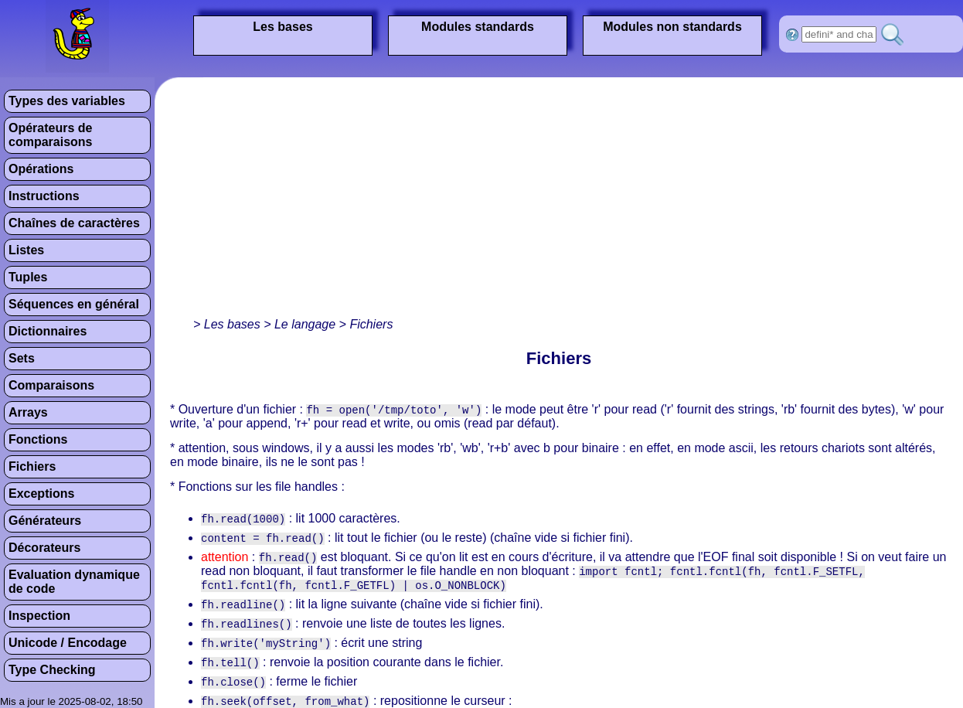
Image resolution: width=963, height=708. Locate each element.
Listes (26, 250)
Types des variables (67, 100)
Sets (22, 358)
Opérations (41, 168)
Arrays (28, 412)
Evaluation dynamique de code (74, 581)
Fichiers (32, 466)
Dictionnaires (48, 331)
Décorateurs (44, 547)
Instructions (44, 196)
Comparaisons (51, 385)
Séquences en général (74, 304)
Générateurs (45, 520)
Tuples (28, 277)
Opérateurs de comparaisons (50, 134)
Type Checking (52, 669)
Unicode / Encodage (68, 642)
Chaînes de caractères (74, 223)
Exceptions (41, 493)
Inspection (39, 615)
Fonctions (38, 439)
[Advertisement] (382, 201)
